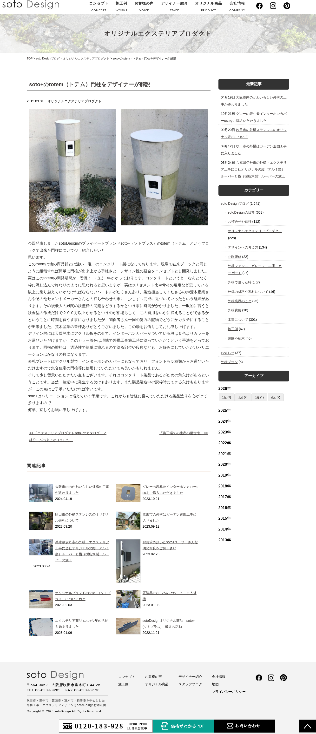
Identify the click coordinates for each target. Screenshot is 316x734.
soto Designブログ (235, 203)
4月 (273, 397)
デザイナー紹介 (174, 7)
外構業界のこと (239, 301)
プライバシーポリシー (229, 692)
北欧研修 (234, 257)
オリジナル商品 (208, 7)
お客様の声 (144, 7)
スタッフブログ (190, 684)
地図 (215, 684)
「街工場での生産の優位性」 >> (183, 433)
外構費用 (234, 310)
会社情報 (237, 7)
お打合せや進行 (239, 221)
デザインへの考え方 (243, 247)
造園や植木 (236, 338)
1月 (224, 397)
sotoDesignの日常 (241, 212)
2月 (240, 397)
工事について (238, 319)
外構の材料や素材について (248, 292)
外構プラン (229, 362)
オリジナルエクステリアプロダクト (255, 231)
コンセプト (98, 7)
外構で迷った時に (241, 282)
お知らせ (227, 353)
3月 (257, 397)
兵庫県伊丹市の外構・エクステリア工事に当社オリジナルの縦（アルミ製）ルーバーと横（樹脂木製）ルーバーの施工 (254, 169)
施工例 (121, 7)
